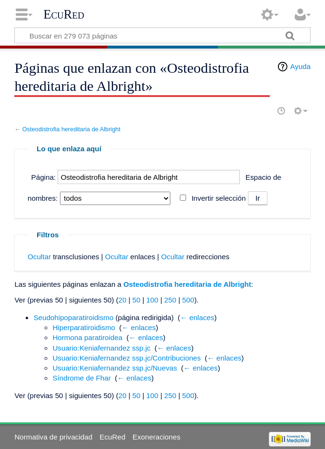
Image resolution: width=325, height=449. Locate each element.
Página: (43, 177)
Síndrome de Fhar (81, 378)
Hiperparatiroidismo (83, 327)
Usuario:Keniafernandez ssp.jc (101, 348)
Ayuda (300, 66)
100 (152, 300)
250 (170, 300)
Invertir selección (218, 198)
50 (136, 300)
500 (188, 300)
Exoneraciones (156, 437)
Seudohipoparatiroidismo (73, 317)
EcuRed (63, 14)
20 (122, 300)
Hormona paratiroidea (87, 337)
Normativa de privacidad (53, 437)
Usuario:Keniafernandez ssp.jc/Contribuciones (126, 358)
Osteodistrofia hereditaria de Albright (71, 129)
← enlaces (197, 317)
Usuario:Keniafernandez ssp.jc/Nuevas (114, 368)
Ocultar (39, 257)
